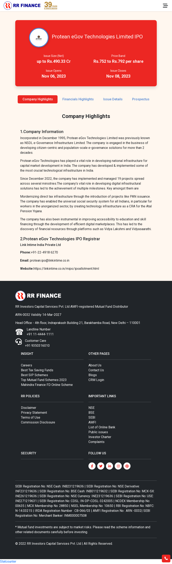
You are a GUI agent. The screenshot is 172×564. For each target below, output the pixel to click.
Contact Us (96, 370)
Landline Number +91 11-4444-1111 (40, 331)
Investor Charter (99, 437)
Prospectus (140, 99)
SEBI (91, 417)
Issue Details (113, 99)
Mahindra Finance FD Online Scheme (47, 385)
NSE (91, 408)
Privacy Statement (34, 413)
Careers (26, 365)
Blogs (92, 375)
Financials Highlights (78, 99)
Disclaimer (28, 408)
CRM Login (96, 380)
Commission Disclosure (38, 422)
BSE (91, 413)
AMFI (92, 422)
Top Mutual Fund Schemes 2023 (44, 380)
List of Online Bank (101, 427)
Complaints (96, 442)
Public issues (98, 432)
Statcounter (8, 561)
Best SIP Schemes (34, 375)
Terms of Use (30, 417)
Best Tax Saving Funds (37, 370)
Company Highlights (38, 99)
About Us (94, 365)
